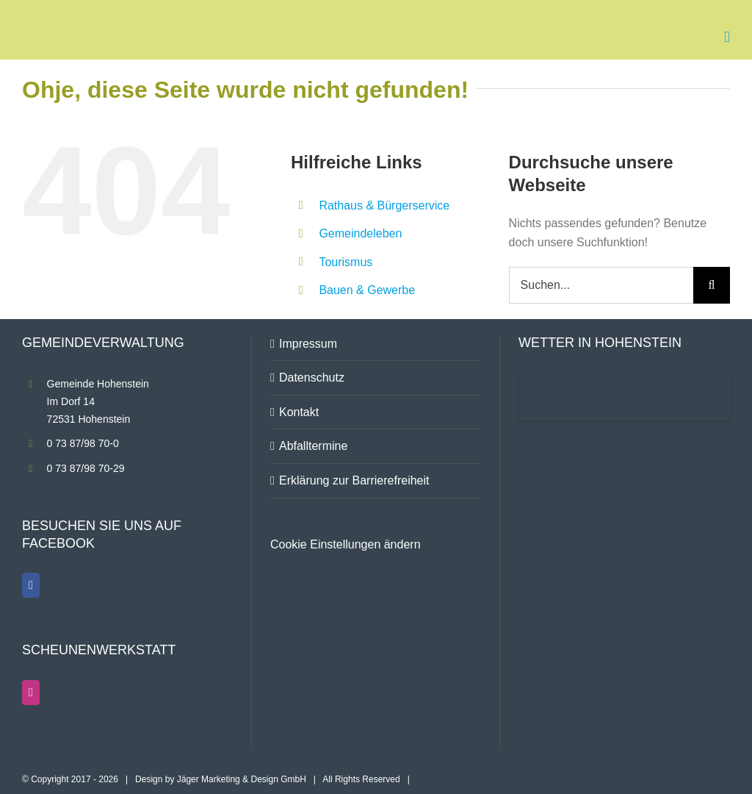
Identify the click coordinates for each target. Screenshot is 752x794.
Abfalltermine (313, 446)
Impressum (308, 343)
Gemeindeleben (360, 233)
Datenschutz (311, 377)
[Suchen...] (601, 285)
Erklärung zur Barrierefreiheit (354, 480)
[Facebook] (31, 585)
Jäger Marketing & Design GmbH (241, 779)
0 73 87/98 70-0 (83, 443)
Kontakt (299, 412)
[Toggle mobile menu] (727, 37)
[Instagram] (31, 692)
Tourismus (345, 262)
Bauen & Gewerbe (367, 290)
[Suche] (711, 285)
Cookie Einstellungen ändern (345, 544)
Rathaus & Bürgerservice (384, 205)
